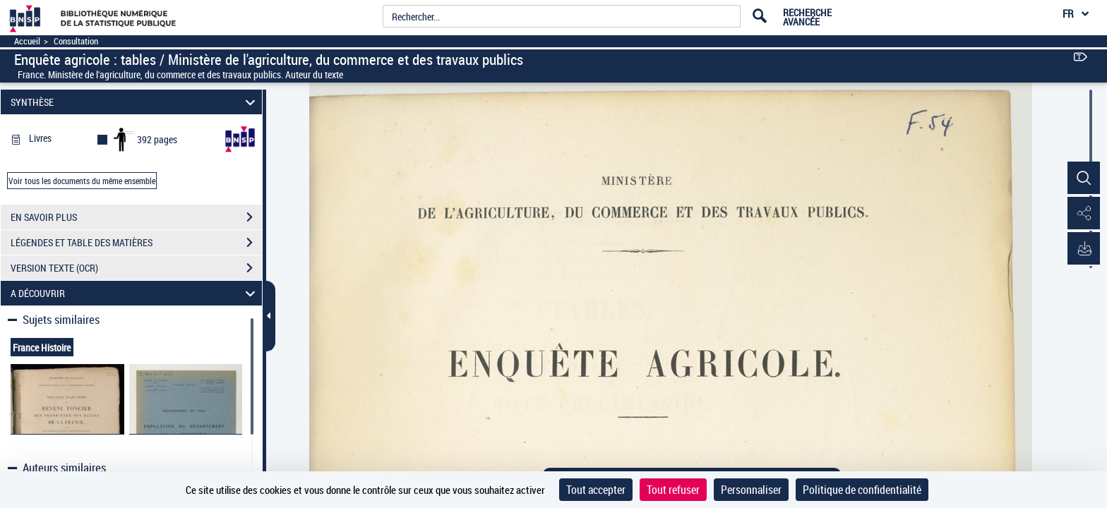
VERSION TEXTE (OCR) (136, 268)
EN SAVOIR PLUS (136, 217)
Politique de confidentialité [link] (862, 489)
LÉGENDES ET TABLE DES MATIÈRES (136, 243)
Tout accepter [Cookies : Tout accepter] (596, 489)
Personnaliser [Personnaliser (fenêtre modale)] (751, 489)
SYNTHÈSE (135, 102)
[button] (1082, 178)
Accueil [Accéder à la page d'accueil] (27, 41)
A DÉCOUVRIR (135, 293)
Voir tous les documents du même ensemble (81, 180)
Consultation (76, 41)
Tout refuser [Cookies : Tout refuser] (673, 489)
